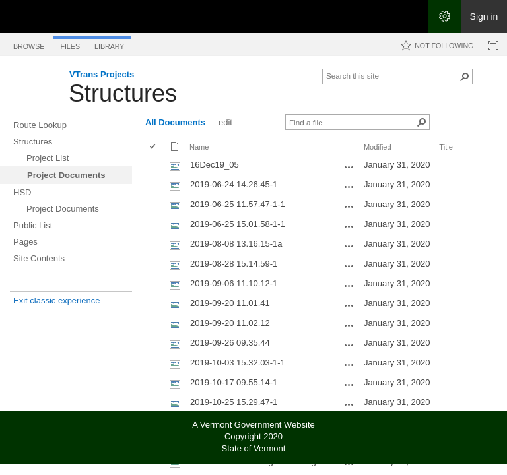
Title (445, 147)
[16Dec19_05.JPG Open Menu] (349, 167)
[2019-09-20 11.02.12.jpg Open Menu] (349, 325)
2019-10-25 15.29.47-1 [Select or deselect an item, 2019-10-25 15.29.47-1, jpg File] (233, 402)
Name (199, 147)
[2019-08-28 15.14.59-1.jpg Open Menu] (349, 266)
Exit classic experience (56, 300)
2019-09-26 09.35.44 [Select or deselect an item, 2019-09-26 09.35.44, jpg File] (230, 343)
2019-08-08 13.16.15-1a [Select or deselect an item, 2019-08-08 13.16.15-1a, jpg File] (236, 244)
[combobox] (392, 75)
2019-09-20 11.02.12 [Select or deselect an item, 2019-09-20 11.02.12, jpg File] (230, 323)
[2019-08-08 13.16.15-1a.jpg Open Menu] (349, 246)
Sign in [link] (484, 16)
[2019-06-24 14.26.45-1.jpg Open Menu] (349, 186)
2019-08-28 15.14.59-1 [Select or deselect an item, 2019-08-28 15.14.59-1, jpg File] (233, 264)
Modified (377, 147)
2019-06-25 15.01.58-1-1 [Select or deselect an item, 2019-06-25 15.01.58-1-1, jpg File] (237, 224)
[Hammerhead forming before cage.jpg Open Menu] (349, 464)
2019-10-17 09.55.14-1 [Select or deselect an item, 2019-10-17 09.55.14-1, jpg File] (233, 382)
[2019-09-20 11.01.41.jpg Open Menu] (349, 305)
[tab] (28, 44)
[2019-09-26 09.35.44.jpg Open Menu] (349, 345)
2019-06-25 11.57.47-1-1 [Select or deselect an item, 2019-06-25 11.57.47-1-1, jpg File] (237, 204)
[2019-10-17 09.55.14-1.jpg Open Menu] (349, 384)
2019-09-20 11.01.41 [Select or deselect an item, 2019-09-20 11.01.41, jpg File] (230, 303)
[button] (464, 76)
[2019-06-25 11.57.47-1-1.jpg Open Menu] (349, 206)
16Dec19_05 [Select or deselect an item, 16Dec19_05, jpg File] (214, 165)
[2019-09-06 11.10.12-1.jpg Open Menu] (349, 285)
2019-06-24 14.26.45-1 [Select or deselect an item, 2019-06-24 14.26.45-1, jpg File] (233, 184)
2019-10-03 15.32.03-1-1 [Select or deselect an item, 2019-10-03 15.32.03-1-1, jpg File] (237, 362)
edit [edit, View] (225, 122)
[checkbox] (153, 147)
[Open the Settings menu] (444, 16)
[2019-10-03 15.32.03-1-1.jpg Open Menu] (349, 365)
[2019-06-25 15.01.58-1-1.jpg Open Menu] (349, 226)
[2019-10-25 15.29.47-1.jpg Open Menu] (349, 404)
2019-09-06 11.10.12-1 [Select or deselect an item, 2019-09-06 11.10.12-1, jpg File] (233, 283)
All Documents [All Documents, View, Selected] (175, 122)
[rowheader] (155, 166)
